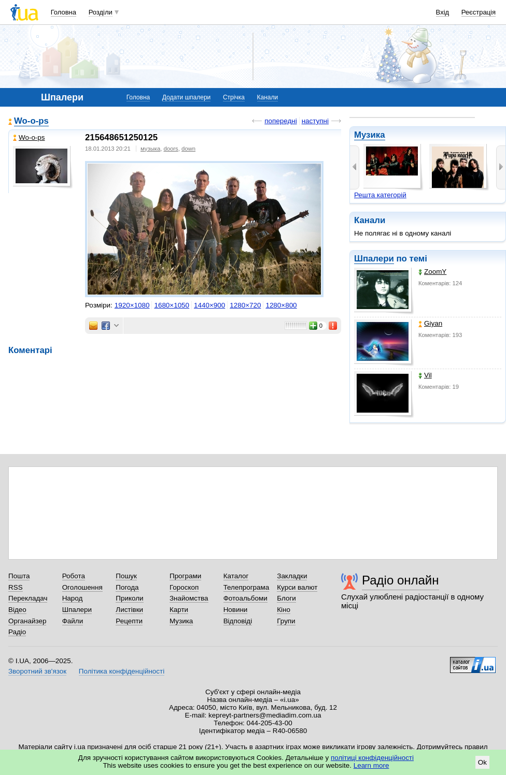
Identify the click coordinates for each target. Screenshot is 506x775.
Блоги (286, 598)
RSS (15, 587)
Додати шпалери (186, 97)
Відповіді (237, 621)
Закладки (292, 576)
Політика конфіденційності (121, 671)
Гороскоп (184, 587)
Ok (482, 762)
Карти (179, 609)
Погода (127, 587)
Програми (185, 576)
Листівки (129, 609)
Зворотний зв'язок (37, 671)
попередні (280, 121)
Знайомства (189, 598)
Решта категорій (380, 195)
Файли (72, 621)
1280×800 (281, 305)
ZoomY (432, 271)
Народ (72, 598)
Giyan (430, 323)
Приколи (129, 598)
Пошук (126, 576)
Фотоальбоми (245, 598)
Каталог (236, 576)
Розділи (101, 12)
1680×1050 (171, 305)
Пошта (19, 576)
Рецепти (129, 621)
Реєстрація (478, 12)
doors (171, 148)
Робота (73, 576)
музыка (150, 148)
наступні (315, 121)
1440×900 (209, 305)
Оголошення (82, 587)
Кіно (283, 609)
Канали (267, 97)
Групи (286, 621)
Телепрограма (246, 587)
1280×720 (245, 305)
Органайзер (27, 621)
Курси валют (297, 587)
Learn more (371, 765)
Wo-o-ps (31, 121)
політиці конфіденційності (372, 758)
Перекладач (27, 598)
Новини (235, 609)
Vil (425, 375)
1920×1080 (132, 305)
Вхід (442, 12)
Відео (17, 609)
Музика (369, 135)
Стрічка (234, 97)
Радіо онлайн (400, 580)
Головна (63, 12)
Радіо (17, 632)
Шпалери (374, 259)
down (188, 148)
